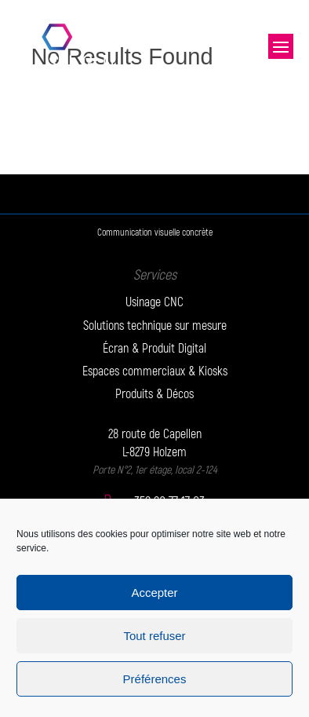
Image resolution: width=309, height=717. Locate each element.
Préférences (155, 679)
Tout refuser (154, 635)
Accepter (154, 592)
